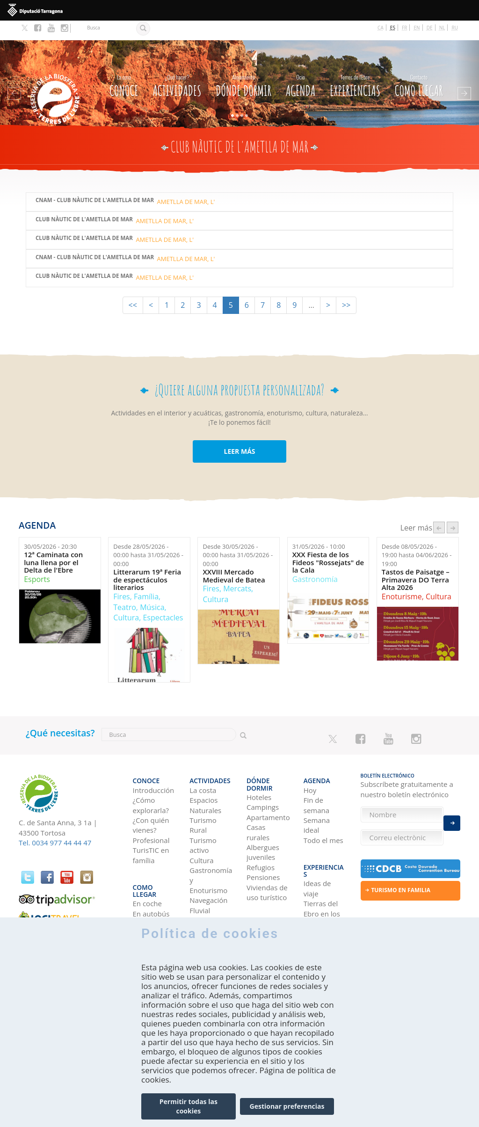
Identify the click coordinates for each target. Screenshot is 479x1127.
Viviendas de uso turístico (267, 859)
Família (146, 577)
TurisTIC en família (151, 829)
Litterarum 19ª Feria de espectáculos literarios (147, 560)
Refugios (261, 834)
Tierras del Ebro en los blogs (322, 875)
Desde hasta (148, 535)
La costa (202, 764)
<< (133, 285)
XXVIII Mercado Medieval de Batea (234, 556)
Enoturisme (402, 577)
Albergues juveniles (263, 819)
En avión (146, 885)
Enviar (451, 817)
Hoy (310, 764)
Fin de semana (316, 779)
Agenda (301, 64)
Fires (121, 577)
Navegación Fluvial (208, 879)
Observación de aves (210, 899)
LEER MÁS (239, 431)
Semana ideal (317, 799)
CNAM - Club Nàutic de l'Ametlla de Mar (95, 181)
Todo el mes (323, 814)
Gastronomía (315, 559)
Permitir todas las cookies (189, 1106)
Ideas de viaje (317, 849)
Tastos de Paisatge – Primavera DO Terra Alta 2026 (416, 560)
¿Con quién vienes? (151, 799)
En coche (147, 865)
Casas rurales (258, 799)
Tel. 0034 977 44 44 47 (55, 823)
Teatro (124, 587)
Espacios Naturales (205, 779)
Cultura (126, 598)
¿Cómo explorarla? (151, 779)
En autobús (151, 875)
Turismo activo (202, 819)
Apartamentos (268, 784)
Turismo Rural (202, 799)
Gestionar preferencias (287, 1106)
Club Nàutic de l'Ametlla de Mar (84, 200)
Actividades (176, 64)
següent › (452, 508)
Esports (37, 559)
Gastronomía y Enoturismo (210, 855)
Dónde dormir (243, 64)
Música (152, 587)
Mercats (237, 569)
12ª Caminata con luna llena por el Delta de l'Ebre (53, 542)
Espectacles (163, 598)
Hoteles (259, 764)
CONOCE (123, 64)
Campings (263, 774)
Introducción (153, 764)
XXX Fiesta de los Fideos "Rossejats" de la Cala (328, 542)
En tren (145, 895)
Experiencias (355, 64)
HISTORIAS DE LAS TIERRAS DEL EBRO (324, 910)
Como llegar (419, 64)
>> (346, 285)
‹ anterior (439, 508)
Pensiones (263, 845)
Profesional (151, 814)
